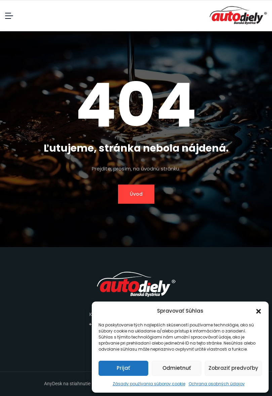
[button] (258, 311)
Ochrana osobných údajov (217, 384)
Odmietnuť (176, 367)
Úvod (136, 194)
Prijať (123, 367)
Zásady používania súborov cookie (149, 384)
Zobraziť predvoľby (233, 367)
